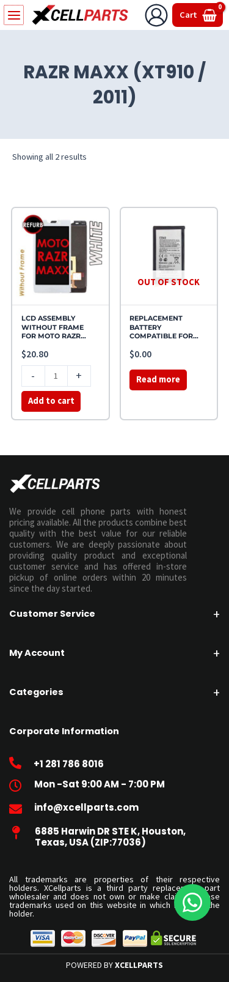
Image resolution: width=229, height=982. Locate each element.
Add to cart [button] (51, 400)
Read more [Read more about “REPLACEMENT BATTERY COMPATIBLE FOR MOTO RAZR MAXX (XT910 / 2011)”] (158, 379)
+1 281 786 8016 (69, 763)
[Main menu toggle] (13, 15)
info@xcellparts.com (86, 807)
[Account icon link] (156, 15)
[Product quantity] (56, 376)
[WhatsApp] (192, 902)
